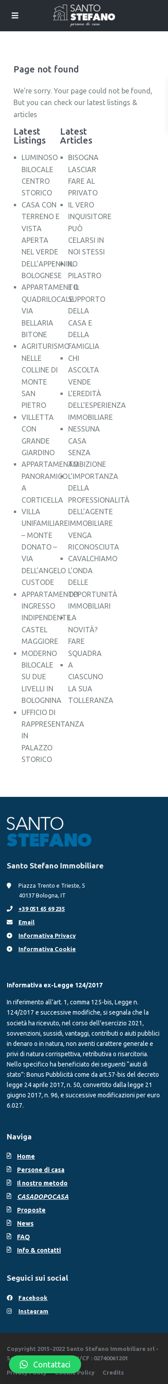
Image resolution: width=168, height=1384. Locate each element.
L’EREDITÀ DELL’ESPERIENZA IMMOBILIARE (97, 405)
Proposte (31, 1210)
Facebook (32, 1298)
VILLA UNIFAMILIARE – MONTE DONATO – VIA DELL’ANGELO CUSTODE (45, 547)
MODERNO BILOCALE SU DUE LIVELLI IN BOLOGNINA (41, 677)
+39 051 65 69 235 (41, 909)
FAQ (23, 1236)
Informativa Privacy (47, 935)
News (25, 1223)
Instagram (33, 1311)
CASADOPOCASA (43, 1196)
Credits (113, 1372)
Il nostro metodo (42, 1183)
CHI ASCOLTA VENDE (83, 370)
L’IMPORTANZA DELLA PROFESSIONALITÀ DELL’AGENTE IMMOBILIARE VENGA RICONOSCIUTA (98, 511)
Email (26, 922)
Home (26, 1156)
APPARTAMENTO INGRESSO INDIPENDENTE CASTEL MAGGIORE (50, 618)
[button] (45, 1364)
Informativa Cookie (47, 949)
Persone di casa (41, 1169)
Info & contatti (39, 1250)
